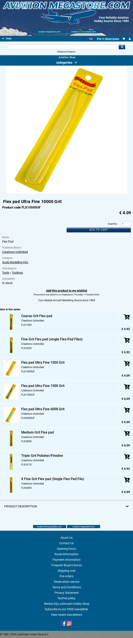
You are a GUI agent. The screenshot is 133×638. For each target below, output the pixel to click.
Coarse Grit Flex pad (36, 316)
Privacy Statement (67, 592)
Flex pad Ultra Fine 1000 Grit (42, 362)
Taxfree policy (66, 598)
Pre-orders (66, 576)
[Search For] (63, 47)
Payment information (67, 559)
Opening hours (66, 548)
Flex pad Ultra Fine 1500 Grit (42, 386)
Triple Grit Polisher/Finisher (42, 456)
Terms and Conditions (66, 587)
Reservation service (66, 581)
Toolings (17, 272)
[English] (90, 38)
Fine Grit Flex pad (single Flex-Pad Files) (52, 339)
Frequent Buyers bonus (66, 565)
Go (122, 47)
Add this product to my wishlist (66, 290)
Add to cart (98, 229)
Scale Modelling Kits (15, 262)
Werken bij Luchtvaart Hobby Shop (66, 603)
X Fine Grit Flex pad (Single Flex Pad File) (52, 479)
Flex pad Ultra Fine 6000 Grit (42, 409)
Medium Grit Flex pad (37, 432)
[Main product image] (66, 192)
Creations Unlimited (15, 252)
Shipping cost (67, 570)
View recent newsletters (66, 614)
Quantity (112, 223)
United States (112, 38)
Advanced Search (66, 51)
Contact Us (66, 543)
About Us (66, 537)
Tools (5, 272)
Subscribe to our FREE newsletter (66, 609)
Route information (66, 554)
